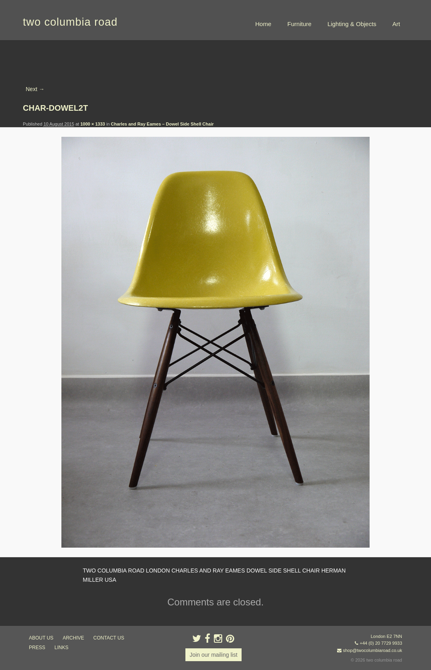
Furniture (299, 23)
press (37, 647)
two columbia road (70, 22)
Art (396, 23)
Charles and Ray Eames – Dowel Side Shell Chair (162, 124)
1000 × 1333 (92, 124)
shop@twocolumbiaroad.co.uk (372, 650)
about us (41, 638)
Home (263, 23)
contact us (109, 638)
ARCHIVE (73, 638)
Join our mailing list (213, 655)
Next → (35, 89)
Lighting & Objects (351, 23)
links (62, 647)
